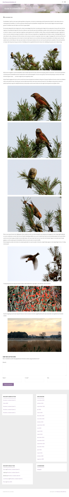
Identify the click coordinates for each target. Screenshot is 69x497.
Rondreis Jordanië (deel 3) (9, 406)
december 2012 (40, 446)
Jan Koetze (5, 478)
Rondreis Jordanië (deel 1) (9, 412)
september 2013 (41, 443)
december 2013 (40, 437)
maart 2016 (39, 412)
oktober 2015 (40, 422)
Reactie (4, 362)
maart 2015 (39, 431)
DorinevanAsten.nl (9, 2)
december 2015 (40, 415)
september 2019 (41, 406)
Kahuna (58, 491)
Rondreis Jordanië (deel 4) (9, 400)
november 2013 (40, 440)
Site (48, 377)
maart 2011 (39, 453)
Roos (4, 469)
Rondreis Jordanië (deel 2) (9, 409)
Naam (4, 377)
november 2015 (40, 418)
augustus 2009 (40, 459)
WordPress (63, 491)
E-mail (27, 377)
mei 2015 (39, 428)
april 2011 (39, 449)
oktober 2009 (40, 456)
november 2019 (40, 400)
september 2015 (41, 425)
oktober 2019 (40, 403)
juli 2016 (39, 409)
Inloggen (39, 469)
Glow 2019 (5, 403)
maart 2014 (39, 434)
